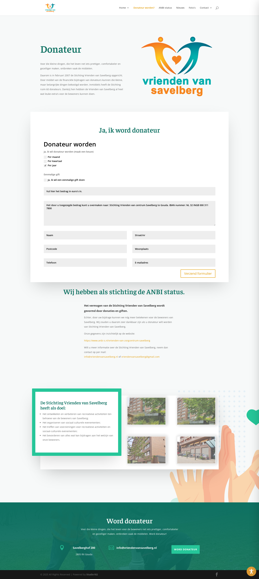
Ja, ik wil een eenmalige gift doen (64, 180)
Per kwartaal (53, 161)
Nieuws (180, 8)
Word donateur (185, 549)
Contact (204, 8)
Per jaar (50, 165)
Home (122, 8)
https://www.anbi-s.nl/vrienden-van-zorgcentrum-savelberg (117, 340)
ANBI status (165, 8)
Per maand (52, 157)
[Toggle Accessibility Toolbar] (251, 571)
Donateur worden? (143, 8)
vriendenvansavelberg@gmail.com (140, 356)
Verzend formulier (198, 273)
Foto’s (192, 8)
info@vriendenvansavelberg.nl (101, 356)
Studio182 (92, 574)
